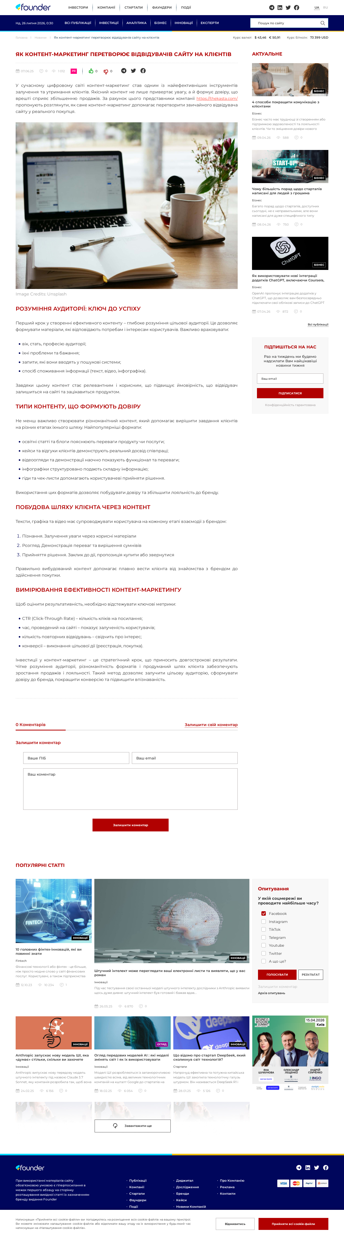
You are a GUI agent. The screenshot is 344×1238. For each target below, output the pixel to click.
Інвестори (78, 7)
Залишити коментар (130, 828)
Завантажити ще (132, 1130)
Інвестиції (109, 23)
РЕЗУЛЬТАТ (311, 978)
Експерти (210, 23)
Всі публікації (78, 23)
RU (325, 7)
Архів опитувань (271, 997)
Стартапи (134, 7)
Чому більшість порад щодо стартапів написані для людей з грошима (287, 193)
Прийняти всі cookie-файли (290, 1224)
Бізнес (160, 23)
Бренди (182, 1198)
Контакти (227, 1198)
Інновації (184, 23)
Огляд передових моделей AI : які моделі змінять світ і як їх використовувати (131, 1061)
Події (186, 7)
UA (317, 7)
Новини (42, 37)
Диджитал (184, 1185)
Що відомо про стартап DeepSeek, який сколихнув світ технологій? (209, 1061)
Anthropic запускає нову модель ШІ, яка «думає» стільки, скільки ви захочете (52, 1061)
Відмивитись (228, 1224)
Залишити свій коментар (210, 725)
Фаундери (162, 7)
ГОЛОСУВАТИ (277, 978)
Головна (22, 37)
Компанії (106, 7)
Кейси (181, 1204)
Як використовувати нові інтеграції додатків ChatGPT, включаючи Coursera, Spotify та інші (288, 283)
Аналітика (136, 23)
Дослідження (187, 1191)
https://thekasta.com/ (215, 98)
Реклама (227, 1191)
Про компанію (232, 1185)
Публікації (137, 1185)
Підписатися (290, 396)
